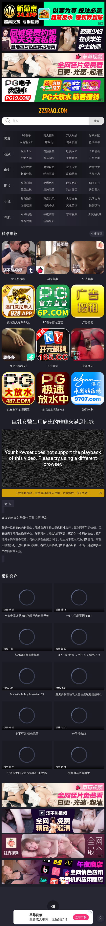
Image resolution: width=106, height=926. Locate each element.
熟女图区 (71, 189)
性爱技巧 (94, 205)
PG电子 (26, 135)
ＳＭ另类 (94, 158)
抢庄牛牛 (94, 142)
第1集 (7, 504)
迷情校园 (26, 205)
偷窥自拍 (26, 183)
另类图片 (94, 189)
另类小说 (48, 205)
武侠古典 (94, 198)
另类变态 (94, 173)
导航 (7, 217)
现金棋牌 (71, 142)
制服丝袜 (26, 173)
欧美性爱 (94, 167)
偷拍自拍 (48, 167)
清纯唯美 (48, 189)
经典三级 (48, 173)
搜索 (96, 121)
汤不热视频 (94, 214)
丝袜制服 (48, 158)
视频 (7, 154)
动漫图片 (94, 183)
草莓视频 (71, 214)
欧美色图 (71, 183)
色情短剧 (48, 221)
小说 (7, 201)
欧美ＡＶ (71, 151)
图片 (7, 185)
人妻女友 (71, 198)
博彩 (7, 138)
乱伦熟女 (71, 173)
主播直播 (71, 158)
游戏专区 (94, 135)
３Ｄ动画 (94, 151)
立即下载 (80, 917)
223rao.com (53, 111)
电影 (7, 170)
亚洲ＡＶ (26, 151)
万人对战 (71, 135)
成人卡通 (71, 167)
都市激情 (26, 198)
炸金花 (49, 142)
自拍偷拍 (48, 151)
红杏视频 (26, 221)
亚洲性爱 (26, 167)
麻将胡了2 (26, 142)
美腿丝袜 (26, 189)
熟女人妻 (26, 158)
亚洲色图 (48, 183)
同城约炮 (26, 214)
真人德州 (48, 135)
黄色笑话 (71, 205)
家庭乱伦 (48, 198)
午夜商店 (48, 214)
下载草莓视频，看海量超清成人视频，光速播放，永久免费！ (58, 493)
